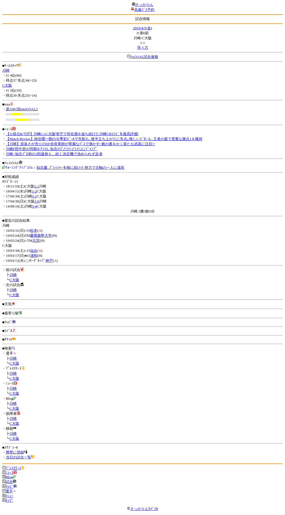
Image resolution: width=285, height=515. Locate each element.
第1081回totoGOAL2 (22, 109)
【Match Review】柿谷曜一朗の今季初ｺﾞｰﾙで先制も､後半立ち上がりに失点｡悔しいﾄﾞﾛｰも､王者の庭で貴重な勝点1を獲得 (104, 139)
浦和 (33, 255)
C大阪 (7, 85)
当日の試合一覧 (18, 457)
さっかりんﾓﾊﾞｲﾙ (142, 509)
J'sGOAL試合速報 (144, 57)
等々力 (142, 47)
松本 (33, 230)
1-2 (34, 191)
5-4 (34, 206)
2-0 (37, 201)
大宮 (36, 240)
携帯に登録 (15, 452)
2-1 (36, 186)
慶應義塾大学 (41, 235)
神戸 (49, 260)
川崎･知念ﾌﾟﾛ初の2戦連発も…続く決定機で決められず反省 (54, 154)
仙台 (33, 250)
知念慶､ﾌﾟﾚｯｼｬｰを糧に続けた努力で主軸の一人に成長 (80, 167)
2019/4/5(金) (142, 28)
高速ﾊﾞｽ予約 (144, 10)
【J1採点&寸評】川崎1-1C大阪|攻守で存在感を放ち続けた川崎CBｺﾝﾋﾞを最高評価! (72, 134)
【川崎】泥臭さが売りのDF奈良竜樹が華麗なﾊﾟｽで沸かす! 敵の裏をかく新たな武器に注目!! (80, 144)
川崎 (5, 70)
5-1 (34, 196)
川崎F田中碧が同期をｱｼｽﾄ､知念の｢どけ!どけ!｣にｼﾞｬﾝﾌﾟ (51, 149)
